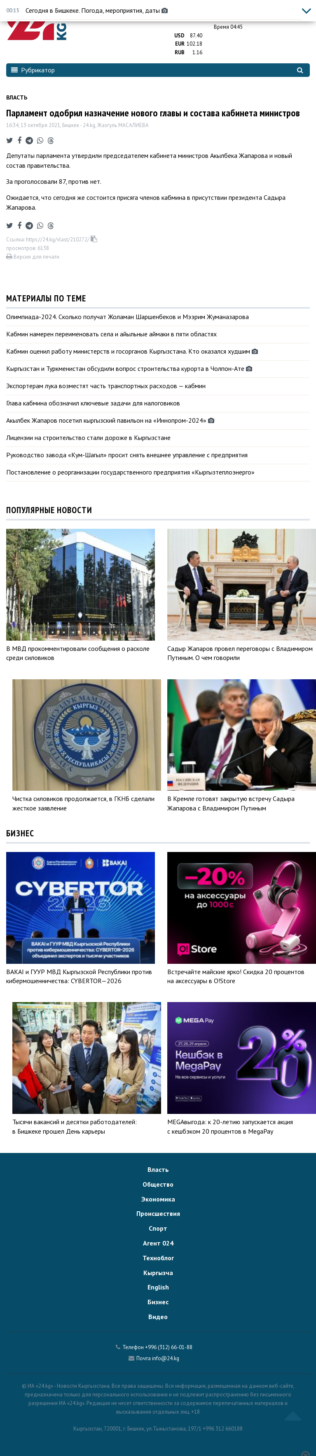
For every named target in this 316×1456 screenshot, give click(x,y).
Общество (158, 1184)
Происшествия (158, 1213)
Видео (158, 1316)
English (158, 1287)
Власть (16, 97)
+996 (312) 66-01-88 (168, 1347)
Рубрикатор (33, 70)
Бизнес (158, 1302)
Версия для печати (32, 256)
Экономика (158, 1199)
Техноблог (158, 1258)
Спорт (158, 1228)
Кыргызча (158, 1273)
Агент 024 (158, 1243)
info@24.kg (165, 1358)
